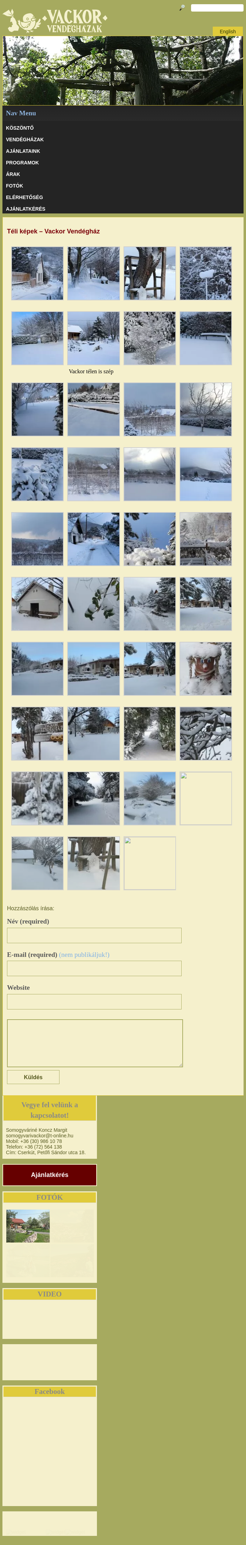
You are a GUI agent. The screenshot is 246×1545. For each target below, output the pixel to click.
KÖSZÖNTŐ (20, 128)
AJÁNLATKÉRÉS (25, 209)
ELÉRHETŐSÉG (24, 197)
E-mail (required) (58, 954)
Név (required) (28, 921)
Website (18, 987)
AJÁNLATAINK (23, 151)
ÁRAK (13, 174)
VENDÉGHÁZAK (25, 139)
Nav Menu (21, 113)
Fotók (14, 186)
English (228, 31)
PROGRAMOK (22, 162)
